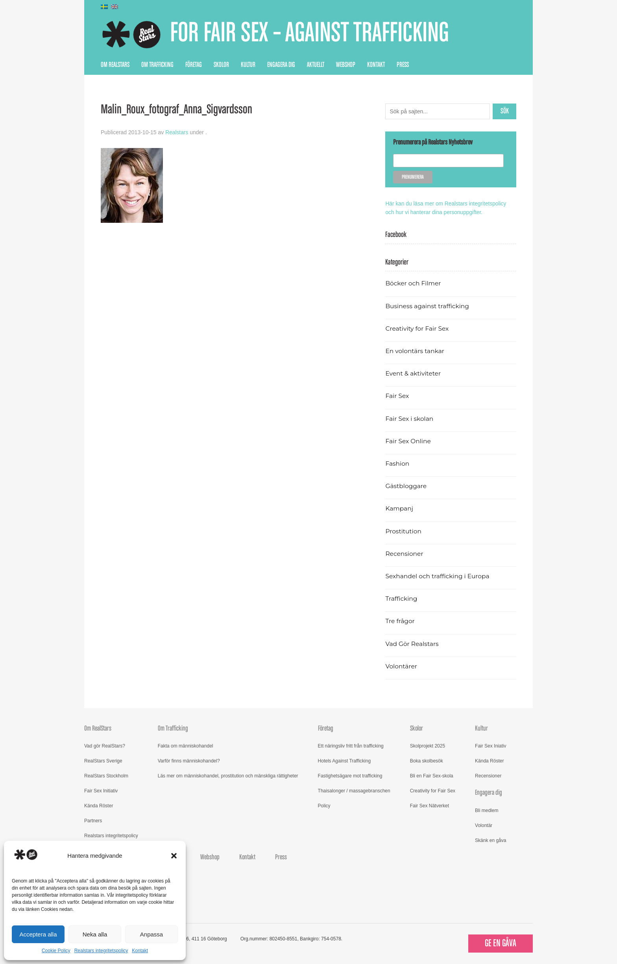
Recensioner (404, 553)
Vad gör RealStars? (104, 745)
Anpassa (151, 934)
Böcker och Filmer (413, 283)
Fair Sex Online (408, 440)
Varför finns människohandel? (189, 760)
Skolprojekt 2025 (427, 745)
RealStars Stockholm (106, 775)
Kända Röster (98, 805)
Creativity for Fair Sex (417, 328)
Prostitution (403, 530)
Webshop (345, 64)
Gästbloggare (406, 485)
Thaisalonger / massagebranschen (354, 790)
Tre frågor (400, 620)
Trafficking (401, 598)
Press (403, 64)
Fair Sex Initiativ (101, 790)
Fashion (397, 463)
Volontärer (401, 666)
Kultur (248, 64)
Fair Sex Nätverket (429, 805)
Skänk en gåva (490, 839)
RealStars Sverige (103, 760)
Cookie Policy (56, 950)
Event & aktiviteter (413, 373)
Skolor (221, 64)
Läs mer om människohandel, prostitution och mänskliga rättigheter (228, 775)
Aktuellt (315, 64)
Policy (324, 805)
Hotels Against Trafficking (344, 760)
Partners (93, 820)
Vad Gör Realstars (412, 643)
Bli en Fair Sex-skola (431, 775)
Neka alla (95, 934)
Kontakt (140, 950)
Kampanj (399, 508)
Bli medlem (486, 809)
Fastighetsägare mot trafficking (350, 775)
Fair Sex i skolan (409, 418)
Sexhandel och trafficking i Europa (438, 575)
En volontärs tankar (415, 350)
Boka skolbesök (426, 760)
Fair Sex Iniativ (490, 745)
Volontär (483, 824)
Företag (193, 64)
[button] (174, 856)
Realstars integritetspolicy (101, 950)
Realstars (176, 132)
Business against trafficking (428, 305)
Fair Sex (397, 395)
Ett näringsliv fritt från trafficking (351, 745)
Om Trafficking (157, 64)
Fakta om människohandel (185, 745)
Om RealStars (115, 64)
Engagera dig (281, 64)
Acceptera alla (38, 934)
